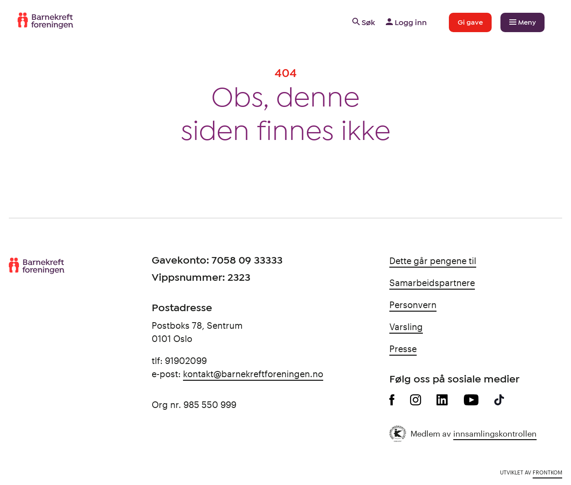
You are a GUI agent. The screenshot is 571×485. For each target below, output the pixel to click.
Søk (363, 22)
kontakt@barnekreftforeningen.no (253, 373)
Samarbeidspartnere (432, 282)
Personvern (413, 304)
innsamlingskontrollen (495, 433)
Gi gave (470, 22)
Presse (403, 348)
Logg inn (405, 22)
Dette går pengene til (432, 260)
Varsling (406, 326)
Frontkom (547, 472)
